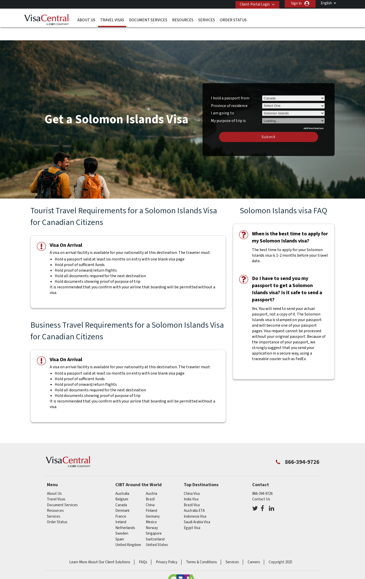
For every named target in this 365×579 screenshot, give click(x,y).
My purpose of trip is (228, 105)
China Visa (192, 478)
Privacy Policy (166, 547)
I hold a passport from (230, 83)
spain (119, 524)
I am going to (222, 98)
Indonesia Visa (195, 501)
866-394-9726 (262, 478)
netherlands (125, 513)
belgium (121, 484)
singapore (154, 518)
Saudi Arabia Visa (197, 507)
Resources (182, 19)
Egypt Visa (192, 513)
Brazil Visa (192, 490)
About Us (86, 19)
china (150, 490)
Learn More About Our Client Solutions (99, 547)
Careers (254, 547)
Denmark (122, 495)
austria (151, 478)
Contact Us (261, 484)
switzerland (155, 524)
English (326, 3)
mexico (151, 507)
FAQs (143, 547)
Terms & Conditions (201, 547)
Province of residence (229, 91)
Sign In (296, 3)
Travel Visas (112, 19)
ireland (120, 507)
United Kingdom (128, 530)
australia (122, 478)
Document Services (148, 19)
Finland (151, 495)
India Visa (191, 484)
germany (153, 501)
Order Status (233, 19)
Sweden (121, 518)
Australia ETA (194, 495)
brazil (150, 484)
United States (157, 530)
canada (121, 490)
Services (206, 19)
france (120, 501)
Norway (152, 513)
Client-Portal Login (253, 3)
